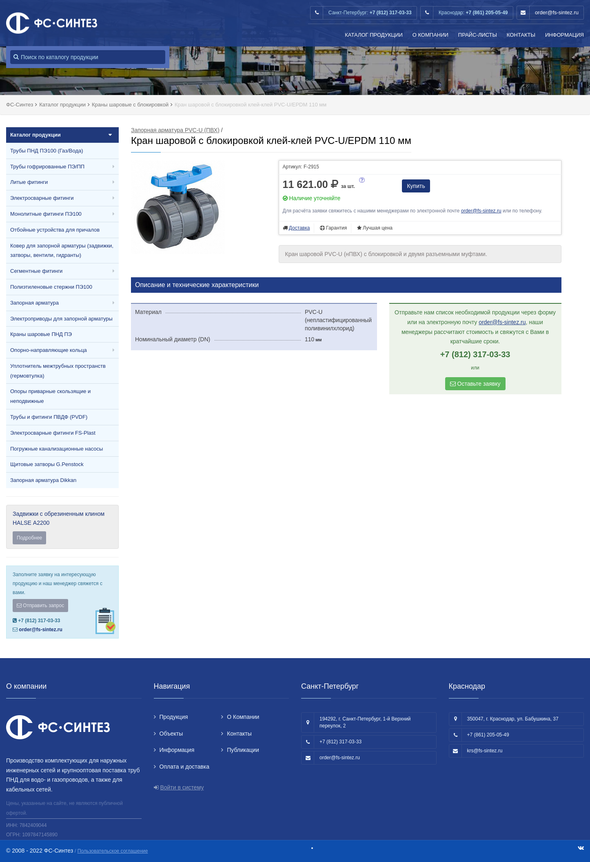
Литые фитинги (29, 182)
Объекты (171, 733)
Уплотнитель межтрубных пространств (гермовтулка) (58, 371)
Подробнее (29, 538)
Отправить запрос (40, 605)
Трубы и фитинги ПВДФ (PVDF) (48, 417)
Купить (416, 186)
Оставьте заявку (475, 383)
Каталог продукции (374, 35)
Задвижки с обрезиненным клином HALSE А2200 (62, 527)
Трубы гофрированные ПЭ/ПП (47, 167)
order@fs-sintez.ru (557, 12)
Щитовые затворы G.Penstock (47, 464)
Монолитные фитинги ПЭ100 (46, 214)
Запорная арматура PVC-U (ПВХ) (175, 130)
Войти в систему (182, 787)
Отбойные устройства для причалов (55, 230)
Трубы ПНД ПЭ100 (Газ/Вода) (46, 151)
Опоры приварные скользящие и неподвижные (50, 396)
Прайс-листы (477, 35)
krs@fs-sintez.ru (485, 751)
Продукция (174, 717)
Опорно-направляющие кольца (48, 350)
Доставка (299, 228)
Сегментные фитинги (36, 271)
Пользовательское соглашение (113, 851)
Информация (564, 35)
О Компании (430, 35)
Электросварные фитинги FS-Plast (52, 433)
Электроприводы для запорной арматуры (61, 319)
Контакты (521, 35)
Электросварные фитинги (41, 198)
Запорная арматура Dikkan (43, 480)
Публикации (243, 750)
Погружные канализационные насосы (56, 449)
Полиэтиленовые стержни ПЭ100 (51, 287)
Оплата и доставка (184, 766)
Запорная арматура (34, 303)
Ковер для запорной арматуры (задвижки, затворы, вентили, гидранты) (61, 251)
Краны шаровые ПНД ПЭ (41, 334)
